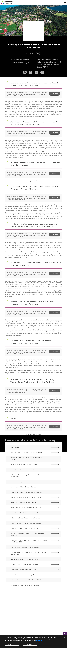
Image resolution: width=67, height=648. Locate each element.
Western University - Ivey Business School (23, 487)
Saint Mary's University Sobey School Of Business (25, 565)
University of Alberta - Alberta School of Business (25, 524)
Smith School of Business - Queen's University (24, 470)
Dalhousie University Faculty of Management (24, 508)
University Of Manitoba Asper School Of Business (25, 534)
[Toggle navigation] (65, 2)
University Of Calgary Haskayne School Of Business (26, 529)
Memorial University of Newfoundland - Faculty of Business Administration (28, 559)
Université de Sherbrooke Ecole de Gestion (24, 575)
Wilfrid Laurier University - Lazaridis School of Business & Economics (27, 540)
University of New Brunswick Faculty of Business (25, 580)
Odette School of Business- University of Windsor (25, 591)
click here (39, 641)
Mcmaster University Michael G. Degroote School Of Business (26, 464)
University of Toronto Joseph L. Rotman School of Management (25, 481)
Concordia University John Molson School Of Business (27, 503)
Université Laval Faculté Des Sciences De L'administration (28, 519)
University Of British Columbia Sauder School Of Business (28, 475)
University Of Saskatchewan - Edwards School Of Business (28, 586)
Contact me (54, 99)
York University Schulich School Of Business (24, 493)
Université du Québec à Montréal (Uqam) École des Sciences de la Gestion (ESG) (29, 547)
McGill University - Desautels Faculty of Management (26, 458)
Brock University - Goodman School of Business (25, 553)
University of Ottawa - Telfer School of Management (26, 498)
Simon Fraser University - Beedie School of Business (26, 513)
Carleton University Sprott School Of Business (24, 570)
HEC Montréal (15, 453)
